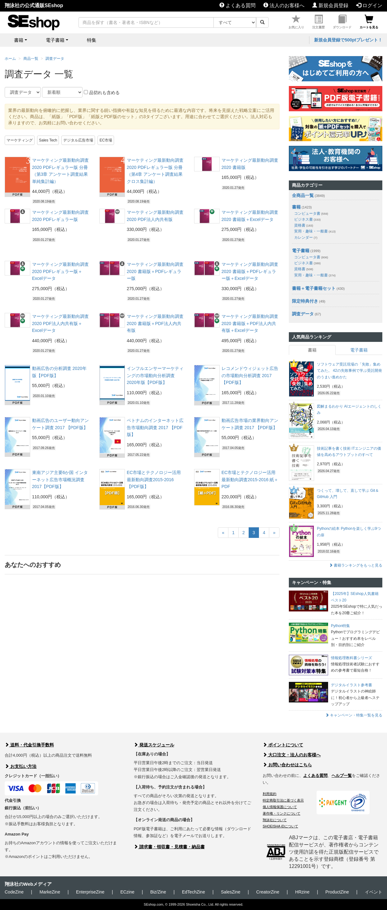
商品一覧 (30, 58)
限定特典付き (305, 301)
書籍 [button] (18, 40)
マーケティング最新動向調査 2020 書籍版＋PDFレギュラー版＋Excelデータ (250, 271)
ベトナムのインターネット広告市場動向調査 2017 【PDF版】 (155, 427)
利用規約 (269, 794)
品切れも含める (102, 92)
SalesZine (230, 891)
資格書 (303, 225)
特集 (91, 40)
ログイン (369, 5)
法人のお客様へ (283, 5)
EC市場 (105, 140)
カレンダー (305, 237)
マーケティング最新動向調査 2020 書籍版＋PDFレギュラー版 (155, 271)
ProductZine (337, 891)
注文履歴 (318, 22)
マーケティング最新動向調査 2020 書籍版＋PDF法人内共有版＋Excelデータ (250, 323)
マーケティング (20, 140)
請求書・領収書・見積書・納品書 (169, 846)
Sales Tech (48, 140)
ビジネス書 (307, 219)
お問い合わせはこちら (287, 764)
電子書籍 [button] (55, 40)
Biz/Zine (158, 891)
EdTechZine (193, 891)
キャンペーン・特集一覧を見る (353, 715)
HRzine (302, 891)
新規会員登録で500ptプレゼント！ (348, 39)
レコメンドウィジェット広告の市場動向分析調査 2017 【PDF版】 (250, 375)
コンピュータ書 (311, 213)
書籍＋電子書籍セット (314, 288)
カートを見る (369, 22)
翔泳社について (275, 820)
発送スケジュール (154, 744)
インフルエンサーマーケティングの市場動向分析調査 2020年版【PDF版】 (155, 375)
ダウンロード (342, 22)
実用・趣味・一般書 (315, 231)
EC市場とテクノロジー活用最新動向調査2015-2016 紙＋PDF (250, 479)
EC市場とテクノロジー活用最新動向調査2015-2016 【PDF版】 (154, 479)
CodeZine (14, 891)
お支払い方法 (20, 766)
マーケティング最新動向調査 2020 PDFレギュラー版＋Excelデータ (60, 271)
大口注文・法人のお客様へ (292, 754)
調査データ (54, 58)
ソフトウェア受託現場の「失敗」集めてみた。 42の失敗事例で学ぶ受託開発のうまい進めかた (349, 370)
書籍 (296, 206)
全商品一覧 (303, 195)
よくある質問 (237, 5)
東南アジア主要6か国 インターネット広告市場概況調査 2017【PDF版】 (60, 479)
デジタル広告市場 (78, 140)
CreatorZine (267, 891)
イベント (373, 891)
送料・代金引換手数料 (29, 744)
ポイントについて (283, 744)
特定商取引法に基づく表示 (283, 800)
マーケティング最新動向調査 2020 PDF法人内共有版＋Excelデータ (60, 323)
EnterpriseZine (90, 891)
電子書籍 (300, 250)
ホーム (10, 58)
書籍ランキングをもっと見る (355, 565)
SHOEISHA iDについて (280, 826)
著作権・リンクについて (281, 813)
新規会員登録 (330, 5)
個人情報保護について (280, 807)
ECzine (127, 891)
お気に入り (296, 22)
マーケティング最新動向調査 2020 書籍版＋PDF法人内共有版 (155, 323)
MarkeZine (50, 891)
